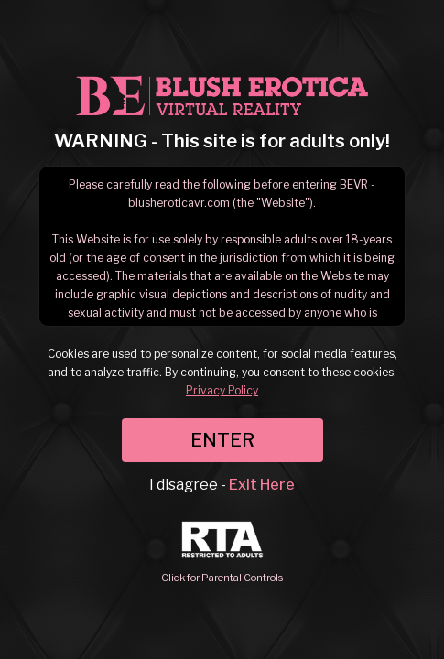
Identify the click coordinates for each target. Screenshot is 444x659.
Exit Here (262, 484)
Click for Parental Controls (222, 552)
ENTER (222, 440)
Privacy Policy (222, 390)
